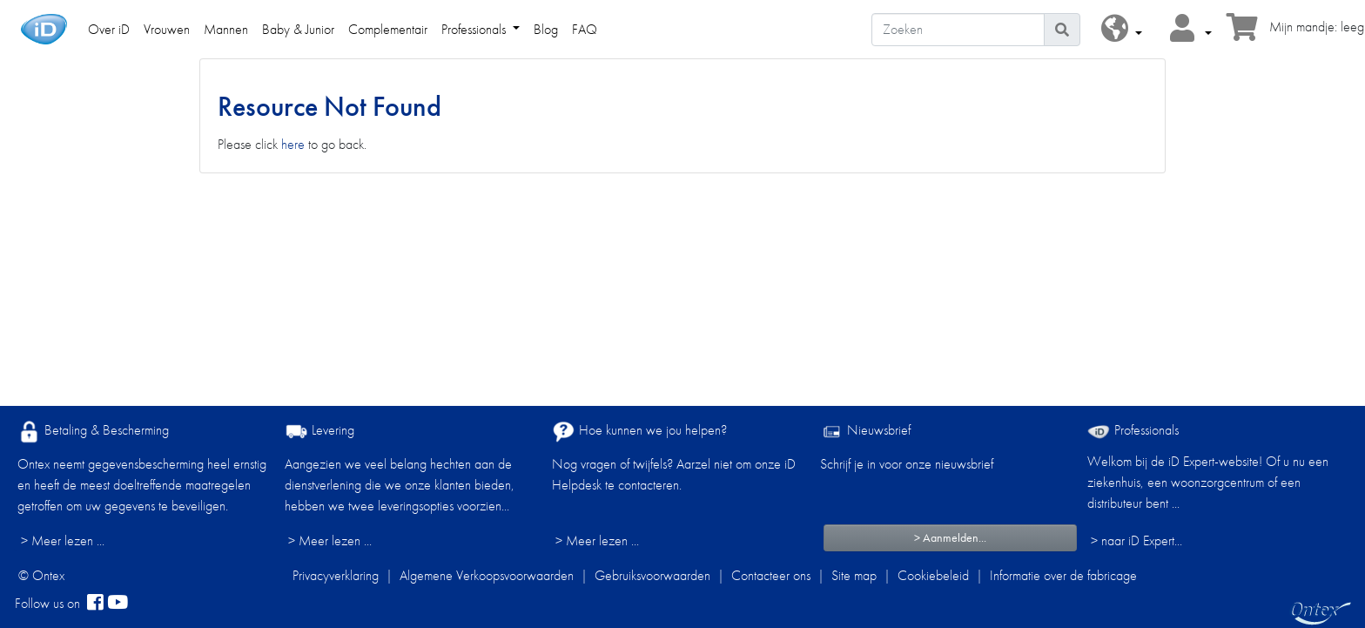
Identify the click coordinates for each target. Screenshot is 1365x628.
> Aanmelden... (950, 537)
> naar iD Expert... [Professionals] (1136, 540)
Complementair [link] (387, 29)
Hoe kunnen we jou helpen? (639, 431)
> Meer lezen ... (62, 540)
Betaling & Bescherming (93, 431)
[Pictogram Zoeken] (1062, 29)
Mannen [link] (226, 29)
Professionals (1133, 430)
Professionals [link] (475, 29)
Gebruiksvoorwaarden (652, 575)
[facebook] (95, 603)
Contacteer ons (770, 575)
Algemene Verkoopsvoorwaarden (487, 575)
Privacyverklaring (335, 575)
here (293, 144)
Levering (319, 431)
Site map (854, 575)
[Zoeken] (958, 29)
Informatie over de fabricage (1063, 575)
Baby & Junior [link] (298, 29)
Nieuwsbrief (865, 431)
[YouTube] (117, 603)
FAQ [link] (584, 29)
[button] (1121, 29)
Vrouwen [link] (167, 29)
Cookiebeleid (933, 575)
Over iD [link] (109, 29)
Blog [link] (546, 29)
